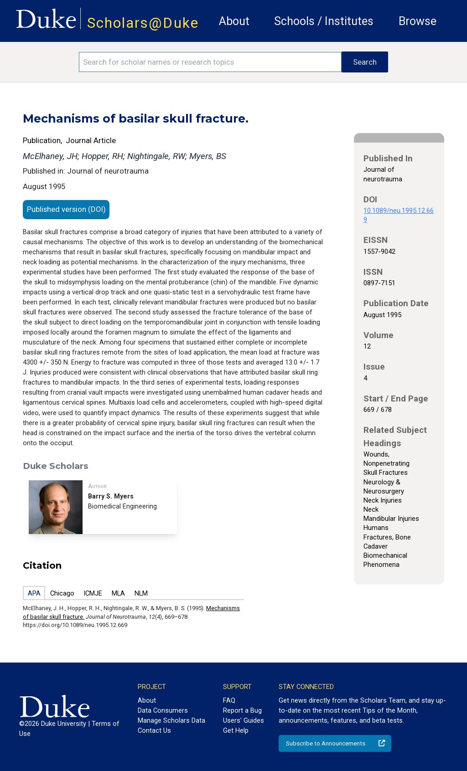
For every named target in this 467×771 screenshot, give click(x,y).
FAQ (229, 700)
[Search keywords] (210, 62)
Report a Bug (242, 710)
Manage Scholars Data (171, 720)
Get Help (236, 730)
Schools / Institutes (324, 21)
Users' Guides (243, 720)
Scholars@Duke (143, 23)
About (234, 21)
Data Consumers (163, 710)
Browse (417, 21)
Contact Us (154, 730)
